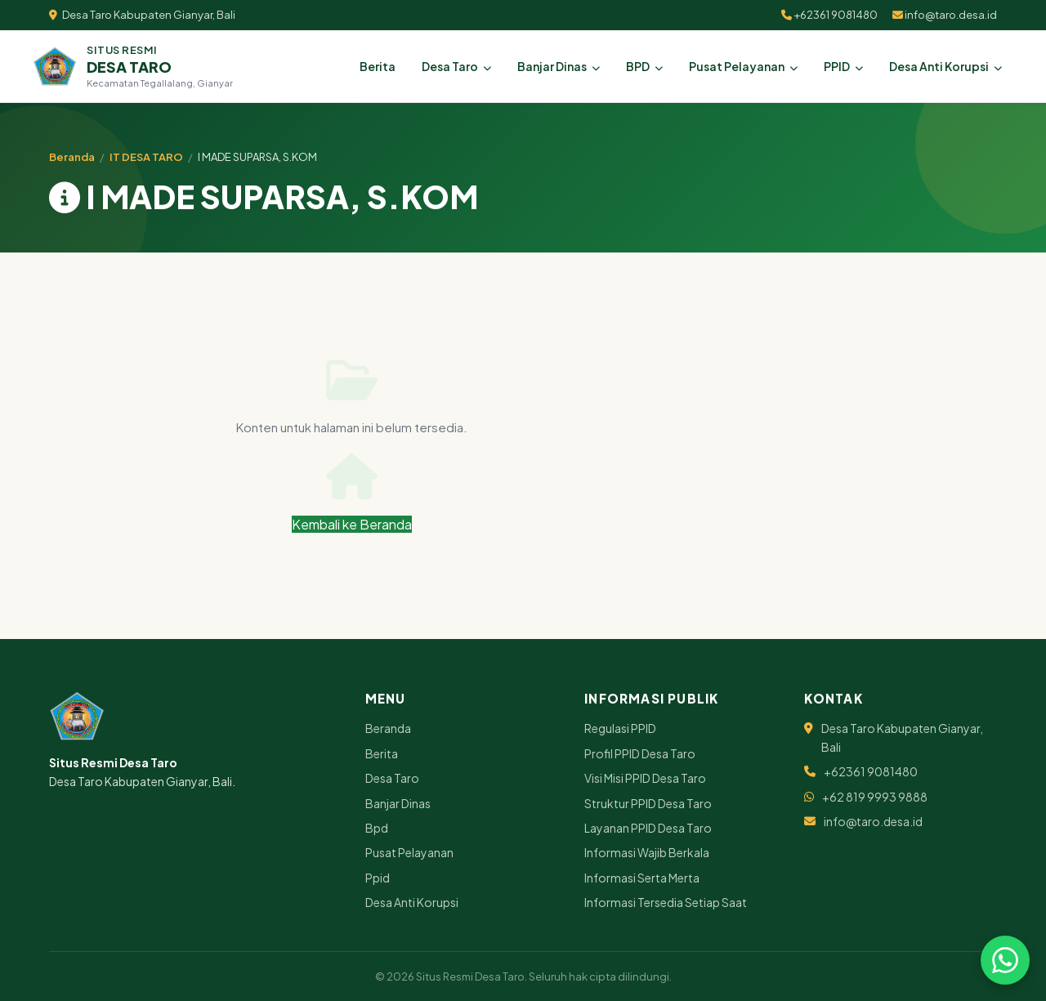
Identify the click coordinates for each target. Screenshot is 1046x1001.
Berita (378, 66)
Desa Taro (456, 66)
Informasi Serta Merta (642, 877)
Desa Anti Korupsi (945, 66)
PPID (843, 66)
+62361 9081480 (829, 14)
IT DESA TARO (146, 156)
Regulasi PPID (620, 728)
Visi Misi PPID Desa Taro (645, 778)
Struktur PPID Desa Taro (648, 803)
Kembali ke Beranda (352, 493)
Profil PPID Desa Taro (639, 753)
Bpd (376, 827)
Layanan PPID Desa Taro (648, 827)
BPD (644, 66)
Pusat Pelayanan (743, 66)
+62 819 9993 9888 (875, 796)
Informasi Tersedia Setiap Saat (665, 902)
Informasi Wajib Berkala (646, 852)
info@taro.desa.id (944, 14)
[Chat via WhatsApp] (1005, 960)
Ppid (377, 877)
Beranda (72, 156)
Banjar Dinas (558, 66)
